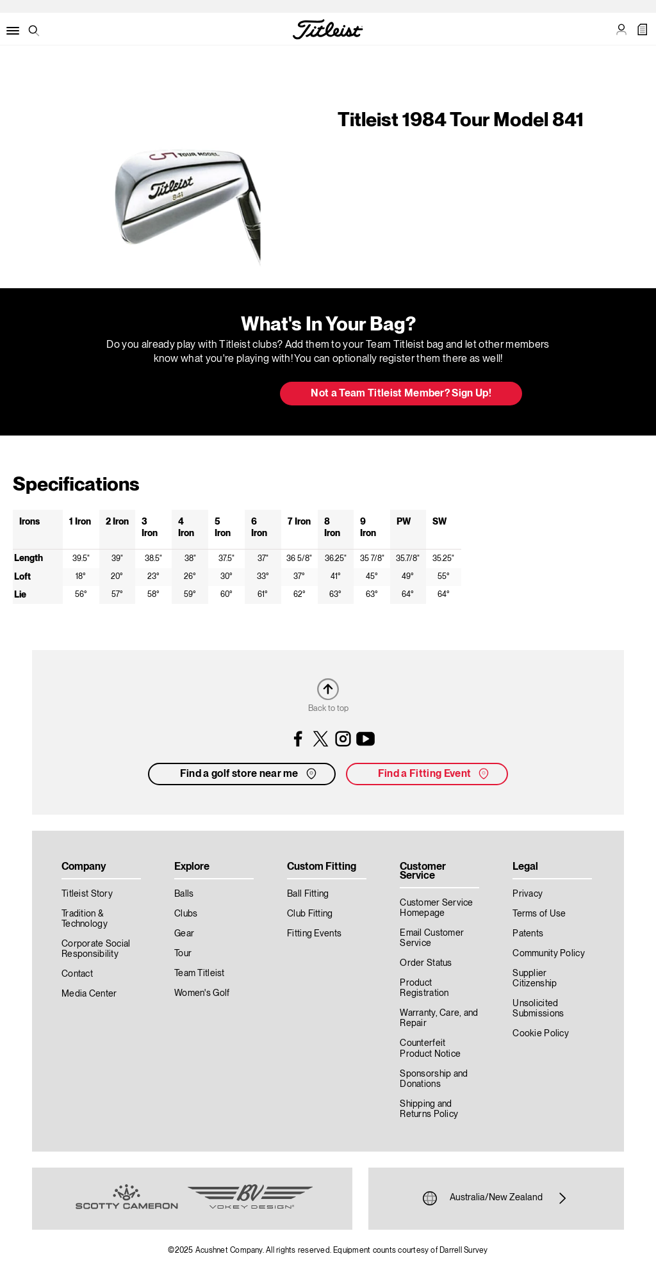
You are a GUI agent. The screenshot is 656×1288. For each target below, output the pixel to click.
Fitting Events (314, 934)
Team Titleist (199, 973)
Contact (77, 974)
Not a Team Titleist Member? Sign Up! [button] (401, 393)
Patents (527, 934)
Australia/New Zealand (496, 1198)
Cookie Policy (540, 1034)
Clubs (185, 914)
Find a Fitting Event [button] (434, 773)
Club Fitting (309, 914)
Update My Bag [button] (203, 394)
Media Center (89, 994)
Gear (184, 934)
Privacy (527, 894)
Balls (183, 894)
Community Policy (548, 954)
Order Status (426, 963)
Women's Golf (201, 993)
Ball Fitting (308, 894)
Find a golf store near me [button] (249, 773)
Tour (183, 954)
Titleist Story (87, 894)
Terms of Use (539, 914)
